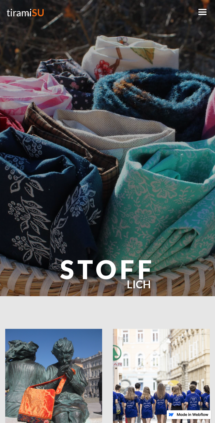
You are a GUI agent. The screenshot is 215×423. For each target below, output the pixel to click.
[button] (202, 12)
